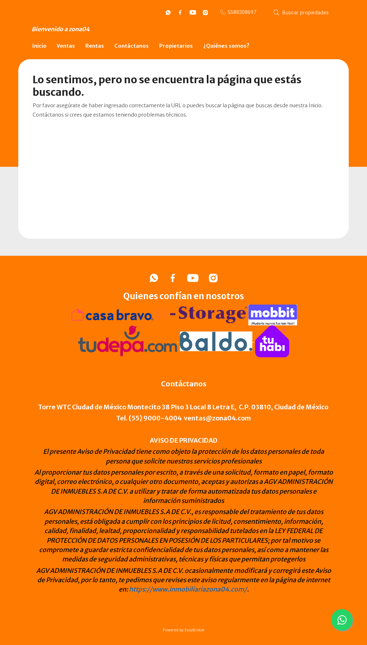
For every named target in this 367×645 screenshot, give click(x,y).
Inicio (39, 46)
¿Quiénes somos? (226, 46)
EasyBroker (195, 630)
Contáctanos (131, 46)
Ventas (66, 46)
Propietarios (176, 46)
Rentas (94, 46)
